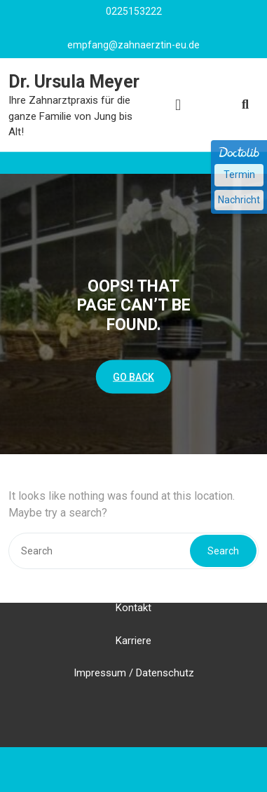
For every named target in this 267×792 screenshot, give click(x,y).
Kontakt (133, 593)
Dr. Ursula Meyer (73, 81)
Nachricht (239, 199)
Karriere (133, 626)
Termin (239, 174)
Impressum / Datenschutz (134, 659)
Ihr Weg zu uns (134, 560)
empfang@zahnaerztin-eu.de (133, 44)
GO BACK (133, 376)
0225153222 (134, 10)
